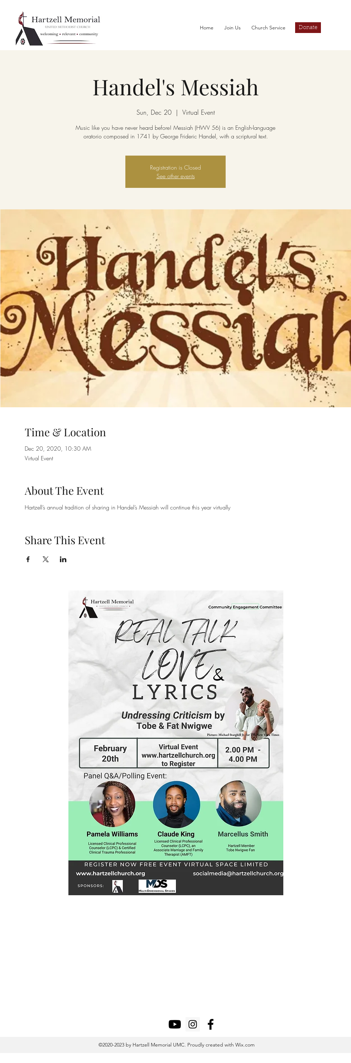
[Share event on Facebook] (28, 559)
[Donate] (308, 27)
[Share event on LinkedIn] (63, 559)
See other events (176, 176)
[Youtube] (175, 1024)
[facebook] (210, 1024)
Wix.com (244, 1044)
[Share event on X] (45, 559)
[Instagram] (193, 1024)
